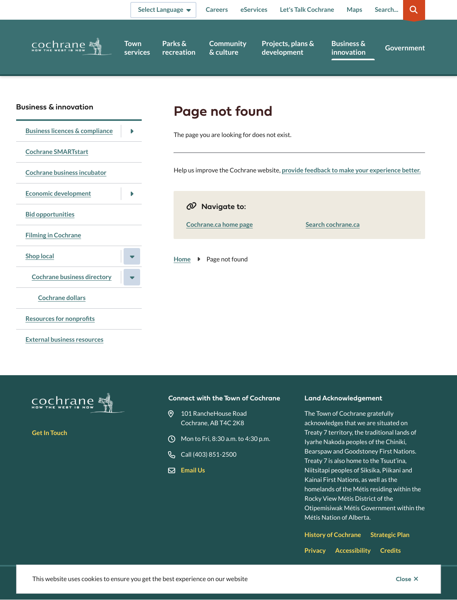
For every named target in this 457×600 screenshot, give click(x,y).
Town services (137, 47)
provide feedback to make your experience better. (351, 170)
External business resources (65, 339)
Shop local (40, 256)
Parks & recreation (178, 47)
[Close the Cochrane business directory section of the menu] (132, 277)
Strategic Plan (389, 535)
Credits (390, 550)
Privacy (315, 550)
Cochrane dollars (62, 298)
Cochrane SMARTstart (57, 152)
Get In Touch (49, 433)
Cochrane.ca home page (219, 224)
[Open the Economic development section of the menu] (132, 193)
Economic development (58, 193)
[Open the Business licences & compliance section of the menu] (132, 131)
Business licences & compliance (69, 131)
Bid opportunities (50, 214)
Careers (217, 9)
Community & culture (228, 47)
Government (405, 48)
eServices (254, 9)
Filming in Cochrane (53, 235)
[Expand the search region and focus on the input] (398, 10)
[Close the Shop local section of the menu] (132, 256)
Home (182, 259)
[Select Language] (163, 10)
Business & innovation (348, 47)
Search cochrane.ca (332, 224)
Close (403, 579)
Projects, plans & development (288, 47)
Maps (354, 9)
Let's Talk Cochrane (307, 9)
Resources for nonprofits (60, 318)
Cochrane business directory (72, 277)
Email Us (193, 470)
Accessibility (353, 550)
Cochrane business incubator (66, 172)
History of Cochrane (333, 535)
